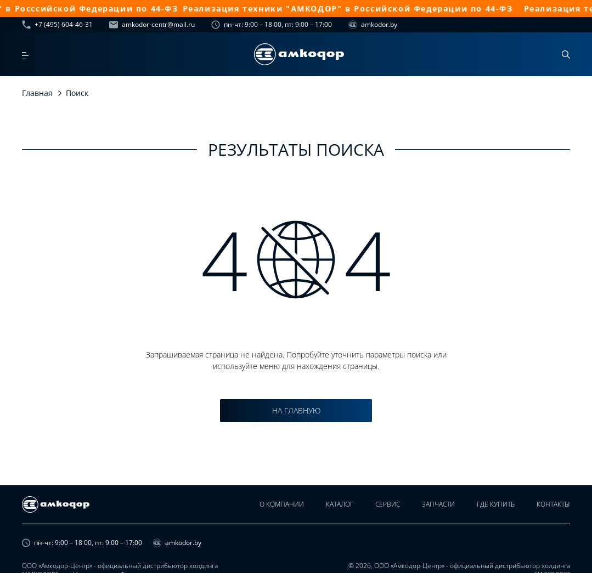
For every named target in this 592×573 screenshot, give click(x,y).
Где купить (496, 504)
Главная (37, 93)
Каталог (339, 504)
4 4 (296, 259)
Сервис (387, 504)
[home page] (299, 54)
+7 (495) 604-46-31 (57, 24)
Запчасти (438, 504)
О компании (282, 504)
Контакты (553, 504)
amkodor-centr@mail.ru (152, 24)
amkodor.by (372, 24)
